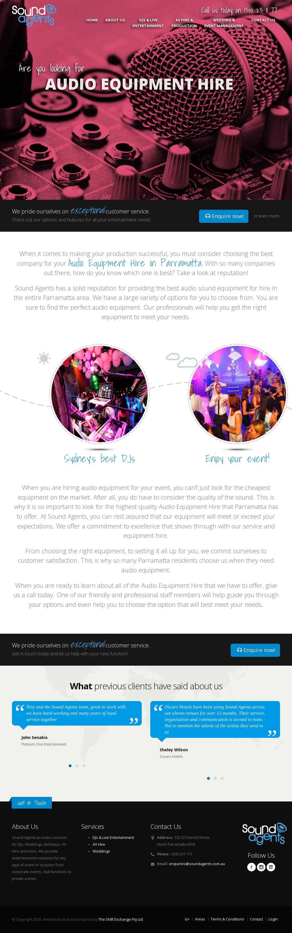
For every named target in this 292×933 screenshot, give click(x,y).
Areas (200, 919)
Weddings (101, 851)
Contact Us (263, 22)
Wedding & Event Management (224, 22)
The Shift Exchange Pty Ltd (120, 919)
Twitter (261, 867)
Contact (256, 919)
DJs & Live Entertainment (148, 22)
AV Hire (99, 844)
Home (92, 22)
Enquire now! (224, 216)
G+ (187, 919)
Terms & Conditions (227, 919)
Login (273, 919)
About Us (115, 22)
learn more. (269, 216)
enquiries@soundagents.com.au (197, 863)
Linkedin (271, 867)
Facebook (251, 867)
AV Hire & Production (184, 22)
